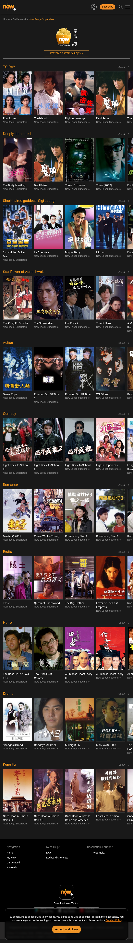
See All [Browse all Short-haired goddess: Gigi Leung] (122, 201)
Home (6, 19)
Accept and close (66, 929)
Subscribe (107, 6)
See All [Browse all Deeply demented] (122, 134)
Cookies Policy (114, 920)
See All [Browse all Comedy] (122, 414)
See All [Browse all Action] (122, 342)
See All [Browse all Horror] (122, 622)
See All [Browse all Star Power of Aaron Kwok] (122, 272)
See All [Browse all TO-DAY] (122, 67)
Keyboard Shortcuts (57, 857)
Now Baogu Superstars (41, 19)
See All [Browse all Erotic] (122, 551)
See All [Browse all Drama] (122, 693)
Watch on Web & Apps (66, 53)
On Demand (19, 19)
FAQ (48, 852)
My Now (11, 857)
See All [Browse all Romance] (122, 485)
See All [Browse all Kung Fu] (122, 764)
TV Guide (12, 867)
